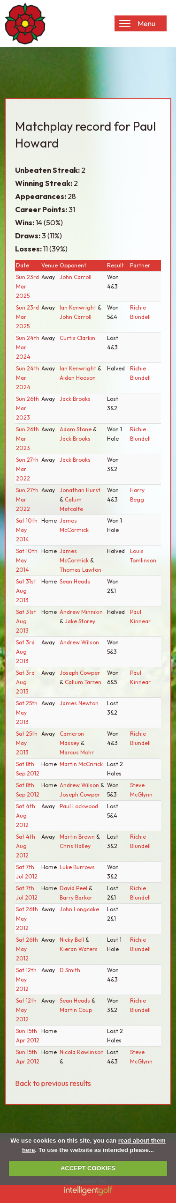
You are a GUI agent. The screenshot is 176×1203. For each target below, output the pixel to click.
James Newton (79, 703)
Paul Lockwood (79, 806)
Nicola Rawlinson (82, 1051)
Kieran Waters (79, 948)
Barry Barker (76, 897)
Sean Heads (75, 581)
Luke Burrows (77, 867)
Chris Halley (75, 845)
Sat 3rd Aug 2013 (25, 651)
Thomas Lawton (80, 569)
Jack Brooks (75, 398)
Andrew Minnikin (81, 611)
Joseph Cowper (80, 672)
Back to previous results (53, 1083)
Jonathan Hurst (80, 490)
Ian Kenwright (79, 307)
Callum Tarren (83, 682)
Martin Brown (78, 836)
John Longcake (79, 909)
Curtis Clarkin (77, 337)
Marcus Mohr (77, 752)
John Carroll (76, 276)
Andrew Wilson (79, 642)
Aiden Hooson (78, 377)
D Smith (70, 970)
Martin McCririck (81, 764)
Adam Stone (76, 429)
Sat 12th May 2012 (26, 979)
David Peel (74, 888)
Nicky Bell (72, 939)
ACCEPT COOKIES (88, 1168)
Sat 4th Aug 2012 (25, 815)
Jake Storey (80, 621)
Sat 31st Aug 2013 (26, 591)
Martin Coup (76, 1009)
